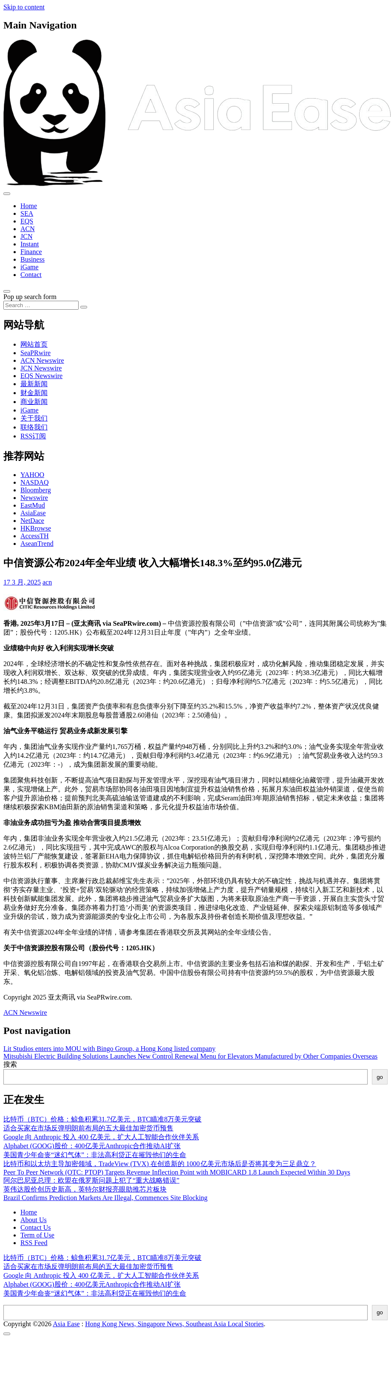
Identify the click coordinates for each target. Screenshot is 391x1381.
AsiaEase (33, 513)
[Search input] (41, 305)
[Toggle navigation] (6, 193)
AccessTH (34, 535)
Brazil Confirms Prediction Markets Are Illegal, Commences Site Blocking (105, 1197)
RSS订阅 (33, 436)
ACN (27, 228)
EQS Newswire (41, 375)
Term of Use (37, 1235)
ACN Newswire (42, 360)
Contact (31, 274)
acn (47, 582)
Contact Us (35, 1227)
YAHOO (32, 474)
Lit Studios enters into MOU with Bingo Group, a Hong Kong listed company (109, 1048)
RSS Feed (34, 1242)
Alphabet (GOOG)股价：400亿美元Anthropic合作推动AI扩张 (92, 1145)
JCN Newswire (41, 368)
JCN (26, 236)
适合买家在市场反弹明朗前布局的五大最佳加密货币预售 (88, 1128)
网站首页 (34, 344)
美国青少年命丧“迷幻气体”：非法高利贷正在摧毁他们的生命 (94, 1154)
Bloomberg (35, 490)
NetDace (32, 520)
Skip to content (24, 7)
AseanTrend (37, 543)
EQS (26, 221)
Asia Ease (66, 1323)
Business (32, 259)
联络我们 (34, 427)
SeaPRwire (35, 352)
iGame (29, 267)
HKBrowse (35, 528)
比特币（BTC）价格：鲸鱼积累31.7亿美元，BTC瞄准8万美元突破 (102, 1119)
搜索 (10, 1064)
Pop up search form (30, 296)
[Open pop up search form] (6, 291)
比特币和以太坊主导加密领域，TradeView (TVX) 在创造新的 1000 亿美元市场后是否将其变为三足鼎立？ (159, 1163)
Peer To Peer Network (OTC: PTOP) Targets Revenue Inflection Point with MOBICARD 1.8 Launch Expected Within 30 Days (176, 1172)
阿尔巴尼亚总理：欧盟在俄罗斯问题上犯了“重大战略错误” (91, 1180)
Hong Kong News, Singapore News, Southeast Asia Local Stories (174, 1323)
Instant (29, 244)
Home (28, 205)
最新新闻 (34, 383)
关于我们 (34, 418)
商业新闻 (34, 401)
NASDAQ (34, 482)
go (380, 1077)
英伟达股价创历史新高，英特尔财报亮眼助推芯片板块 (85, 1189)
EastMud (32, 505)
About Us (33, 1219)
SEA (26, 213)
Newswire (34, 497)
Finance (31, 251)
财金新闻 (34, 392)
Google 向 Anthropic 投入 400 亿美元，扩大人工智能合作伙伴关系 (101, 1137)
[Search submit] (83, 307)
